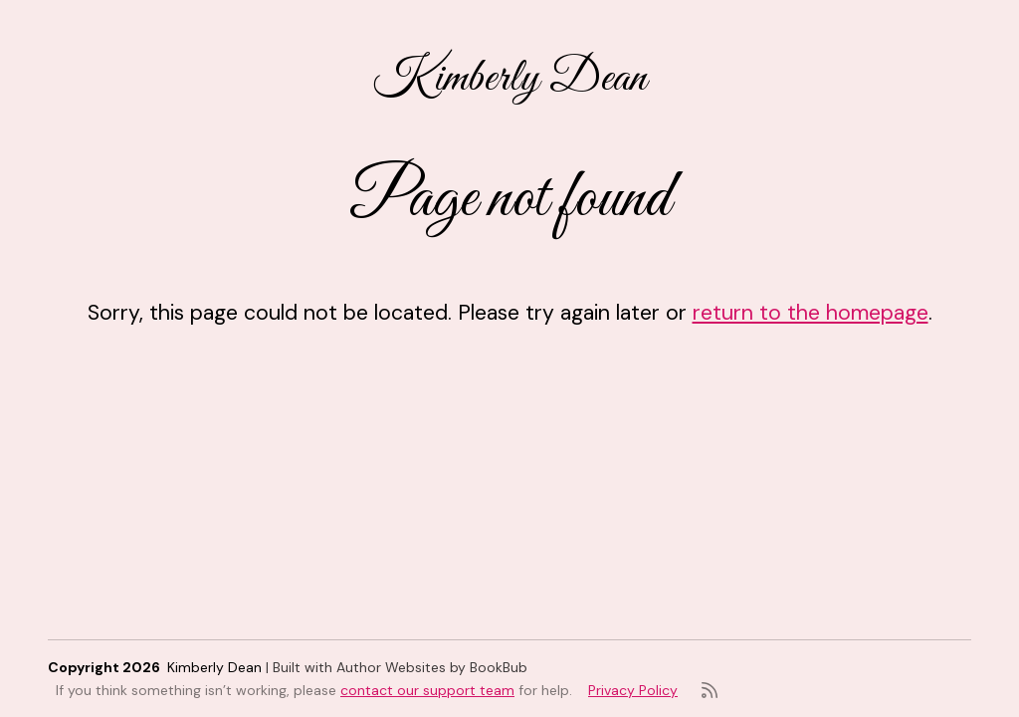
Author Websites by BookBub (431, 667)
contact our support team (427, 690)
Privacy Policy (633, 690)
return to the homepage (810, 313)
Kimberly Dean (510, 79)
